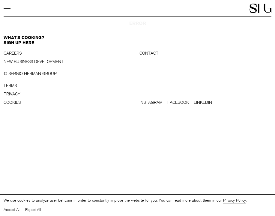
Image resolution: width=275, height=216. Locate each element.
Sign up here (19, 42)
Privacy (12, 94)
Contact (148, 53)
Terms (10, 85)
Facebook (178, 102)
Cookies (12, 102)
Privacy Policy (234, 200)
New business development (34, 61)
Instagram (151, 102)
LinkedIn (203, 102)
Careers (13, 53)
